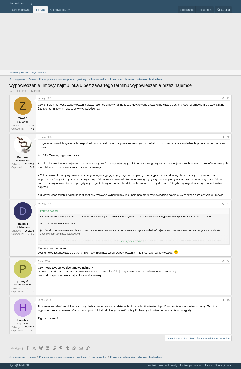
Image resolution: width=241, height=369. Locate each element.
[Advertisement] (120, 41)
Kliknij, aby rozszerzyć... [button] (134, 241)
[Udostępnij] (223, 98)
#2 (228, 137)
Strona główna (21, 9)
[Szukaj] (223, 9)
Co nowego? (58, 9)
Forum (40, 9)
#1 (228, 98)
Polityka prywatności (191, 365)
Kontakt (152, 365)
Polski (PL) (22, 365)
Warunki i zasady (168, 365)
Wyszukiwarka (39, 72)
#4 (228, 261)
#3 (228, 203)
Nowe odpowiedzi (19, 72)
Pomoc (208, 365)
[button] (69, 9)
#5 (228, 300)
